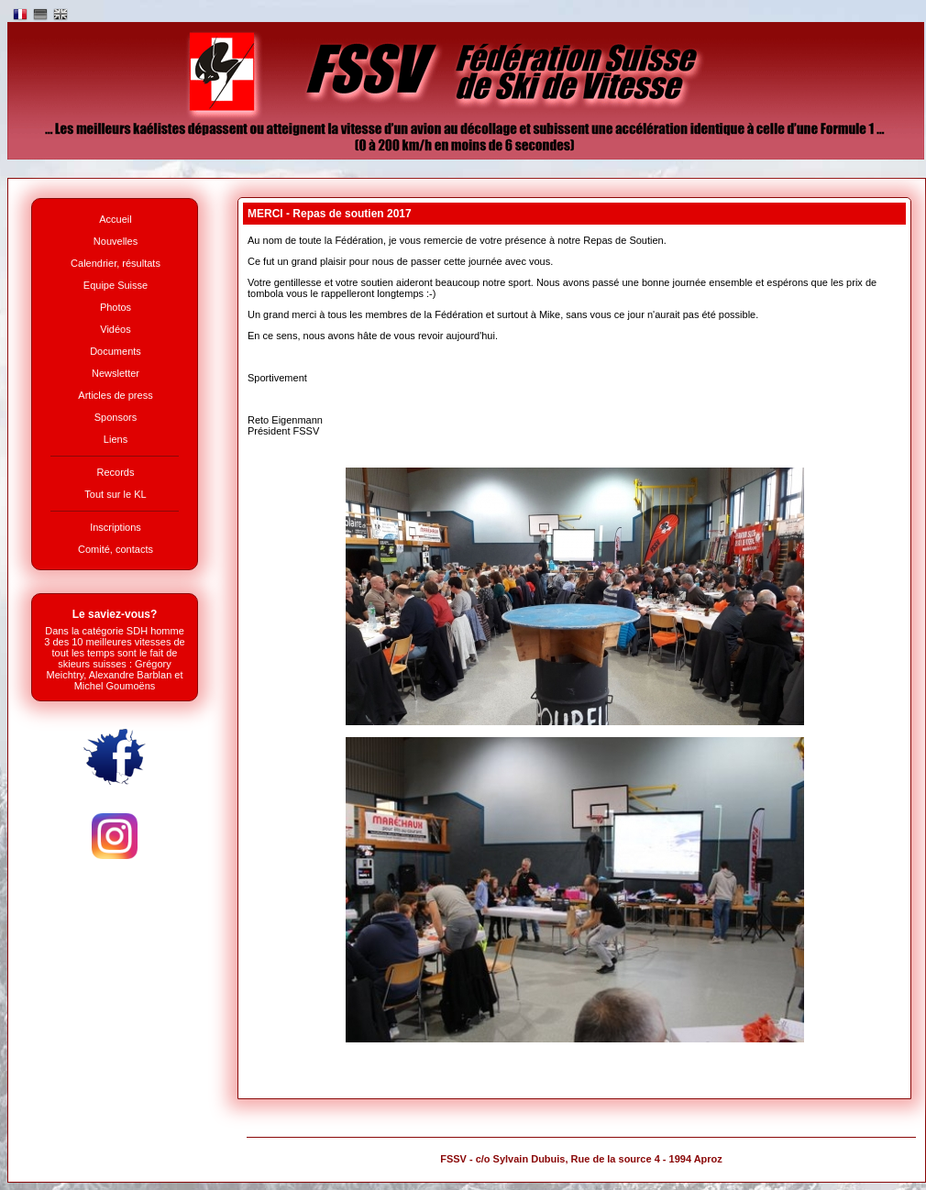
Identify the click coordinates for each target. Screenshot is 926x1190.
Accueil (115, 219)
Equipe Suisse (115, 285)
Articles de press (115, 395)
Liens (115, 439)
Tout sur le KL (115, 494)
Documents (115, 351)
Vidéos (115, 329)
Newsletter (115, 373)
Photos (115, 307)
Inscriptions (115, 527)
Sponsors (115, 417)
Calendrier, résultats (115, 263)
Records (116, 472)
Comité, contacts (115, 549)
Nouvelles (116, 241)
